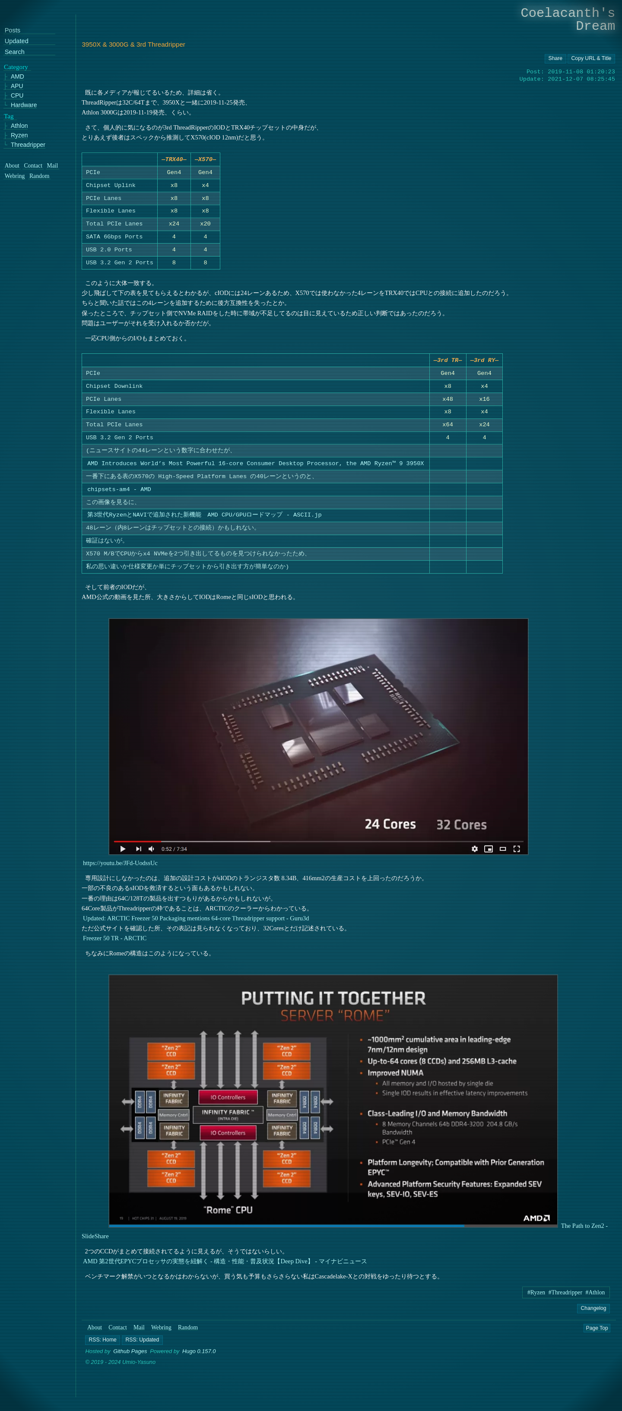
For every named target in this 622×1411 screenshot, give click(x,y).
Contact (117, 1331)
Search (15, 51)
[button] (103, 1343)
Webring (161, 1331)
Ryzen (19, 135)
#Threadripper (565, 1296)
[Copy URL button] (555, 58)
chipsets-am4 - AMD (120, 492)
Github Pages (130, 1354)
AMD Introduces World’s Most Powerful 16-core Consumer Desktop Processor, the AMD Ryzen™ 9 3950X (256, 467)
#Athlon (595, 1296)
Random (188, 1331)
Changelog (593, 1311)
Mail (139, 1331)
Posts (12, 30)
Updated (17, 41)
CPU (17, 95)
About (94, 1331)
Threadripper (28, 145)
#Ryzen (536, 1296)
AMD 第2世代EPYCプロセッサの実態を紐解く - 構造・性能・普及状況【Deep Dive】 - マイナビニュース (225, 1264)
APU (17, 86)
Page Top (597, 1331)
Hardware (24, 104)
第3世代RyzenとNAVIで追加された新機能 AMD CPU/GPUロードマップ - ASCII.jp (205, 518)
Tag (9, 115)
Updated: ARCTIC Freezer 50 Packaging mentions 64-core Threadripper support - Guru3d (196, 921)
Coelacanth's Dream (568, 19)
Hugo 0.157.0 (199, 1354)
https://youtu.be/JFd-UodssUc (120, 866)
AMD (17, 76)
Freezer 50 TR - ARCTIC (114, 941)
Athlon (19, 126)
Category (16, 66)
